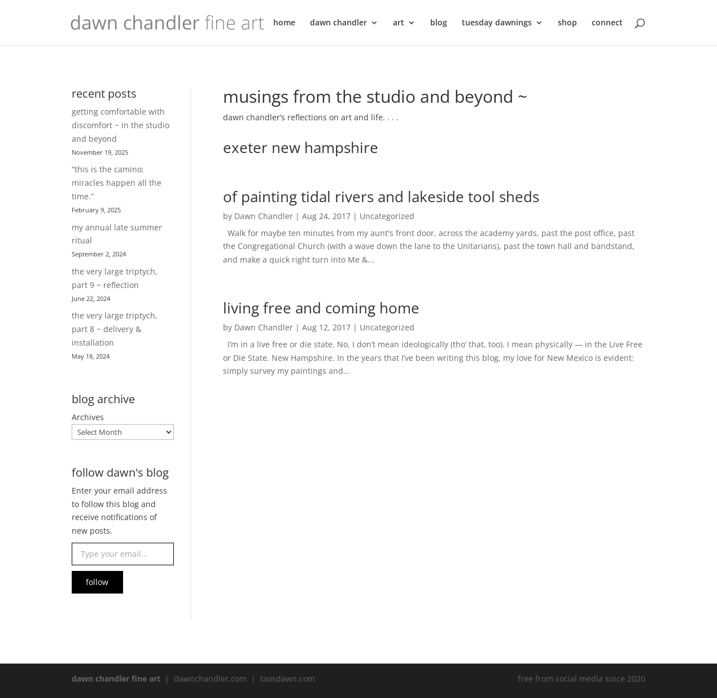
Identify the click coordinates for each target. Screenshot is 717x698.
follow (97, 582)
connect (607, 23)
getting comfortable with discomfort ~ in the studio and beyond (120, 125)
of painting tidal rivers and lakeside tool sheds (381, 196)
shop (567, 23)
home (284, 23)
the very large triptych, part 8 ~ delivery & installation (115, 329)
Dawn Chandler (263, 216)
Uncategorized (387, 216)
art (398, 23)
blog (438, 23)
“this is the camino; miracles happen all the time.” (116, 183)
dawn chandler (338, 23)
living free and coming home (321, 308)
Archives (88, 417)
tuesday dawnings (497, 23)
